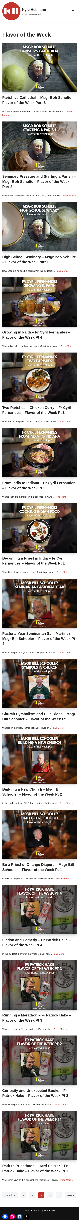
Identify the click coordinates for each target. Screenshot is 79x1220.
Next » (70, 1195)
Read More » (69, 195)
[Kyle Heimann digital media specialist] (24, 11)
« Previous (10, 1195)
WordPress (49, 1210)
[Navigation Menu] (73, 11)
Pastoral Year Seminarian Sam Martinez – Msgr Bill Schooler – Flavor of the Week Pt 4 (38, 638)
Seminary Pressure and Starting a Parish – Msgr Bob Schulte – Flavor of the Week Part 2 (39, 181)
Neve (26, 1210)
